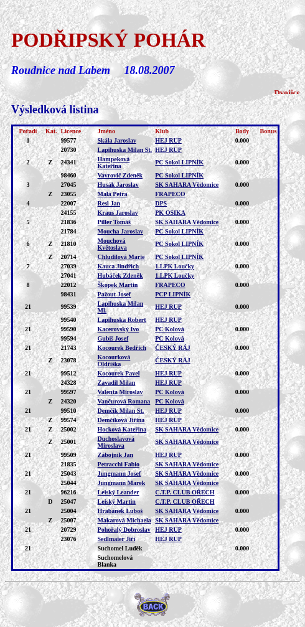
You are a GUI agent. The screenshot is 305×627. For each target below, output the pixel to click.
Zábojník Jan (116, 454)
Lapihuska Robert (122, 319)
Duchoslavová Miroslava (116, 442)
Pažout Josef (114, 294)
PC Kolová (169, 329)
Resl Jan (109, 203)
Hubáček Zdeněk (120, 275)
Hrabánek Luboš (120, 510)
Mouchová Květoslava (112, 244)
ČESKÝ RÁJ (172, 347)
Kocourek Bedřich (122, 347)
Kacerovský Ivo (118, 329)
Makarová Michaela (124, 520)
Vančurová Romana (124, 401)
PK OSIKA (170, 212)
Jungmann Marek (122, 482)
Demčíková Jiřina (121, 420)
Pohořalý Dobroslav (124, 529)
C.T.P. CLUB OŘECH (184, 492)
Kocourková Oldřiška (114, 360)
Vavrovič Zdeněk (120, 175)
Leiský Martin (117, 501)
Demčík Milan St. (121, 410)
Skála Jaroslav (117, 140)
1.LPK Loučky (174, 266)
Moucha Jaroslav (120, 231)
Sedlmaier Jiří (117, 538)
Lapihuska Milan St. (125, 149)
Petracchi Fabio (118, 464)
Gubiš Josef (113, 338)
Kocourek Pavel (119, 373)
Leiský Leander (118, 492)
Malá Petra (113, 194)
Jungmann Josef (119, 473)
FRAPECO (170, 194)
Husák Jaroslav (118, 184)
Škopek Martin (118, 284)
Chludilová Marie (121, 256)
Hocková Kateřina (122, 429)
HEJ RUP (168, 140)
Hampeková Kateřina (114, 162)
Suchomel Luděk (120, 548)
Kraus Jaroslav (118, 212)
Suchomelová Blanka (115, 561)
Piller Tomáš (114, 222)
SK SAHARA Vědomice (186, 184)
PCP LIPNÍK (172, 294)
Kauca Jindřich (118, 266)
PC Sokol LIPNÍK (179, 162)
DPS (161, 203)
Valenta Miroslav (120, 392)
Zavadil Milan (117, 382)
